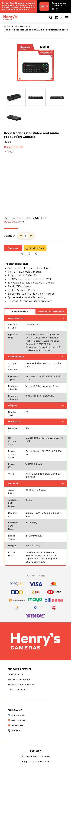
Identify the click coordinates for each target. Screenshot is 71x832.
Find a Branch (30, 756)
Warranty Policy (19, 679)
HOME (7, 26)
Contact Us (15, 674)
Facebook (16, 715)
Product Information (51, 311)
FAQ (24, 761)
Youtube (15, 725)
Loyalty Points (39, 761)
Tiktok (14, 730)
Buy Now (13, 248)
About (46, 756)
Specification (20, 311)
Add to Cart (34, 248)
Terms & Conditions (21, 684)
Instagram (16, 720)
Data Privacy (16, 689)
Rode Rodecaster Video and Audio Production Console (36, 30)
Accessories (21, 26)
